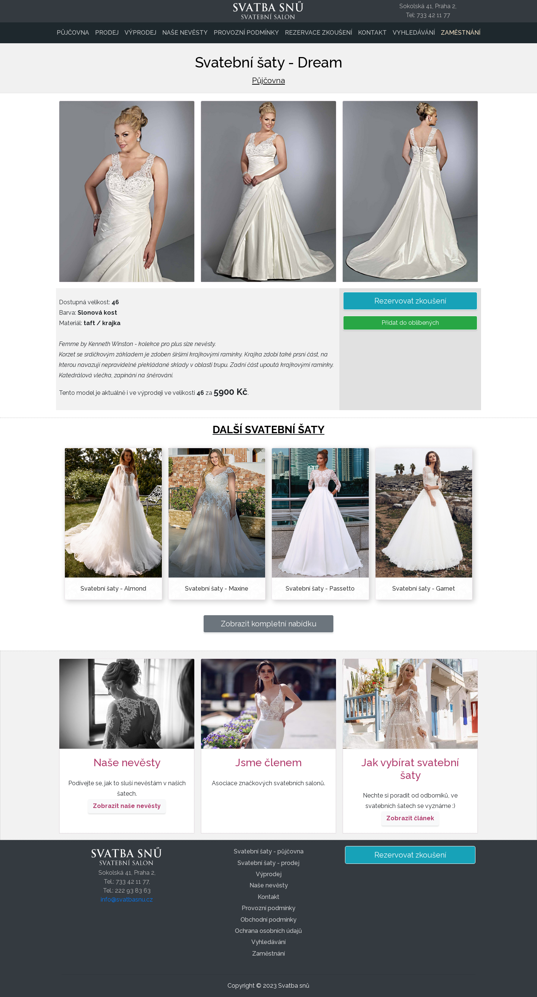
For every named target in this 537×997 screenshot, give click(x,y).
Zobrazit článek (410, 818)
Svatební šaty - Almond (113, 588)
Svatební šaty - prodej (268, 863)
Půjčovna (73, 32)
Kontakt (372, 32)
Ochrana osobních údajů (268, 930)
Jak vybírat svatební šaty (410, 769)
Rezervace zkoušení (318, 32)
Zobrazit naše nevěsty (127, 805)
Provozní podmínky (246, 32)
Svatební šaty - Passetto (320, 588)
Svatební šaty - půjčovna (269, 851)
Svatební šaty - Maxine (216, 588)
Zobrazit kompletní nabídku (269, 623)
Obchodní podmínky (268, 919)
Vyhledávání (414, 32)
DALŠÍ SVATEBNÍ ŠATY (268, 430)
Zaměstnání (460, 32)
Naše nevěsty (185, 32)
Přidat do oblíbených (410, 322)
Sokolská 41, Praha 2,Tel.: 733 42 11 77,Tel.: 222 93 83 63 (127, 881)
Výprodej (140, 32)
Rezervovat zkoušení (410, 300)
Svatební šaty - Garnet (423, 588)
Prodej (107, 32)
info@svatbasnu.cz (127, 899)
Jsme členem (268, 763)
